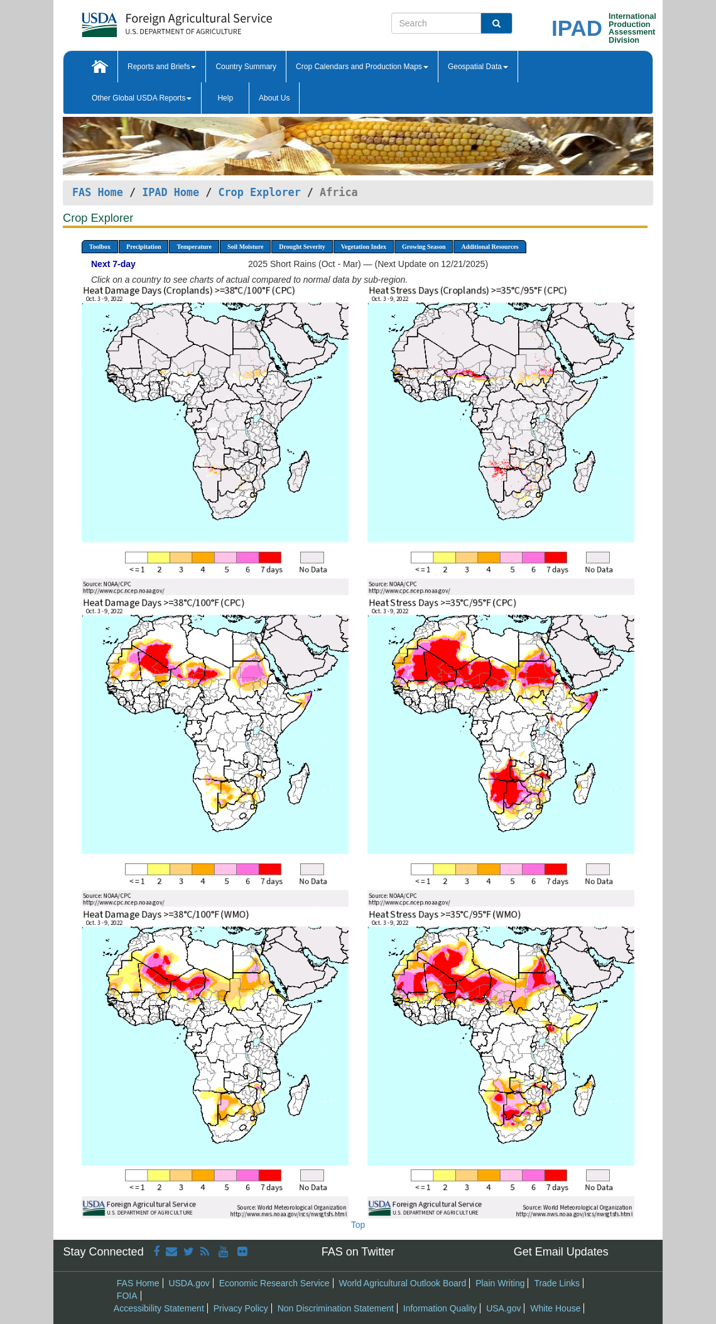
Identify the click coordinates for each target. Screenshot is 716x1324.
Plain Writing (499, 1283)
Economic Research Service (274, 1283)
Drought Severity (302, 246)
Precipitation (143, 246)
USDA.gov (188, 1283)
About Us (274, 98)
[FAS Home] (145, 20)
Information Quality (440, 1308)
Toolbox (100, 246)
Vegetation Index (363, 246)
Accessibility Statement (159, 1308)
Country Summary (245, 66)
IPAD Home (170, 192)
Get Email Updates (561, 1251)
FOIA (127, 1296)
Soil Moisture (245, 246)
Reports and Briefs (161, 66)
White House (555, 1308)
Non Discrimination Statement (336, 1308)
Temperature (194, 246)
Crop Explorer (259, 192)
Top (358, 1225)
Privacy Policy (241, 1308)
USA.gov (503, 1308)
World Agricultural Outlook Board (402, 1283)
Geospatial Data (478, 66)
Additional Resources (489, 246)
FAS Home (97, 192)
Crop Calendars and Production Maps (362, 66)
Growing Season (424, 246)
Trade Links (557, 1283)
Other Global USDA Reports (142, 98)
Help (225, 98)
